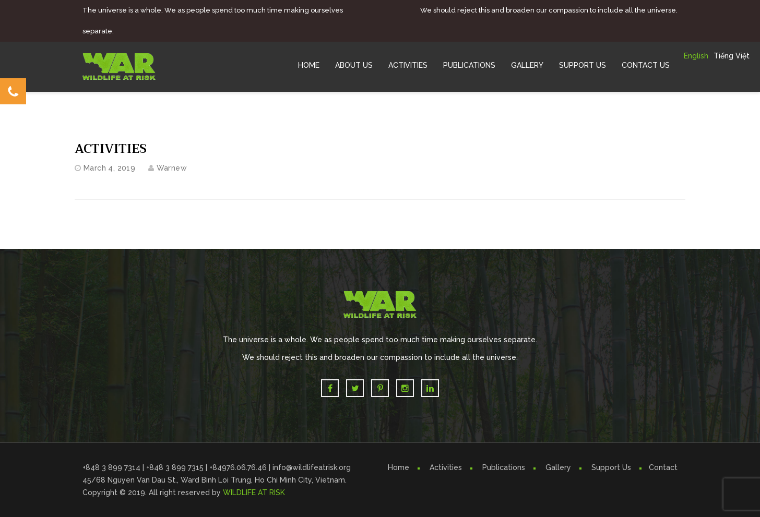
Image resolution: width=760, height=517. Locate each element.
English (696, 56)
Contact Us (646, 65)
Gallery (527, 65)
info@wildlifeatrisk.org (311, 467)
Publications (469, 65)
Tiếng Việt (732, 56)
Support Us (582, 65)
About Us (354, 65)
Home (308, 65)
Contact (663, 467)
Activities (408, 65)
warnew (172, 168)
